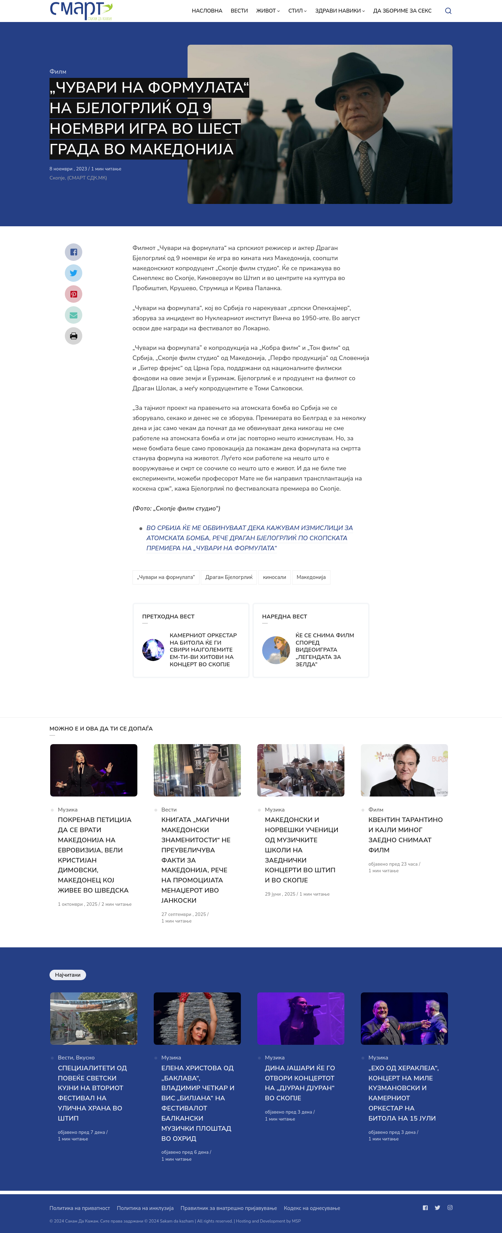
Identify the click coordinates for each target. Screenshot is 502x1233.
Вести (169, 812)
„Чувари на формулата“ (166, 577)
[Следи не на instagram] (448, 1208)
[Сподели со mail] (73, 315)
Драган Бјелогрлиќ (228, 577)
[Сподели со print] (73, 336)
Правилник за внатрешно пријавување (229, 1208)
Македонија (311, 577)
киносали (274, 577)
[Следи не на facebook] (427, 1208)
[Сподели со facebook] (73, 252)
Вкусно (85, 1061)
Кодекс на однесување (312, 1208)
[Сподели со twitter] (73, 273)
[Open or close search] (448, 11)
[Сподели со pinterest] (73, 294)
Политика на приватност (80, 1208)
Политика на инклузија (145, 1208)
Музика (68, 812)
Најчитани (68, 976)
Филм (58, 71)
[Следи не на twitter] (437, 1208)
